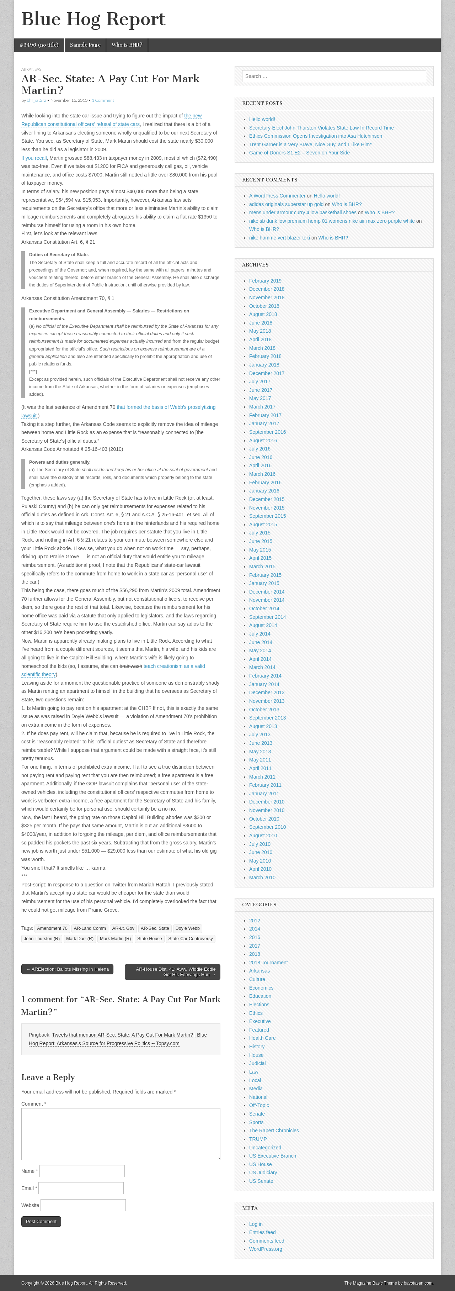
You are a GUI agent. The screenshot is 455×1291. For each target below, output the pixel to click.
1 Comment (103, 100)
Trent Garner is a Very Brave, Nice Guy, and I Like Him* (310, 144)
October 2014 (264, 608)
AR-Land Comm (90, 928)
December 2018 (267, 289)
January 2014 (264, 684)
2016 (254, 937)
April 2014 (260, 659)
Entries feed (262, 1232)
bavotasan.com (418, 1283)
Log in (256, 1224)
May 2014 (260, 650)
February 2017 (265, 415)
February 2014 (265, 676)
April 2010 (260, 869)
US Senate (261, 1181)
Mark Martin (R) (115, 938)
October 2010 (264, 819)
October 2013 (264, 709)
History (257, 1046)
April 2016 (260, 465)
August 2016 (263, 440)
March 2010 (262, 877)
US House (260, 1164)
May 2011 (260, 760)
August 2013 (263, 726)
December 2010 (267, 802)
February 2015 (265, 575)
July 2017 (260, 381)
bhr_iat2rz (36, 100)
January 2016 (264, 491)
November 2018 (267, 297)
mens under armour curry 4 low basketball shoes (303, 212)
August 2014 (263, 625)
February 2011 (265, 785)
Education (260, 996)
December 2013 (267, 692)
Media (256, 1088)
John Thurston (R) (42, 938)
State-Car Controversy (190, 938)
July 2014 (260, 634)
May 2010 (260, 861)
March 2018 (262, 348)
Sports (256, 1122)
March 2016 (262, 474)
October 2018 (264, 306)
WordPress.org (265, 1249)
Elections (259, 1004)
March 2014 (262, 667)
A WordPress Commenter (277, 196)
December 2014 (267, 592)
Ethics (256, 1013)
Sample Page (85, 45)
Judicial (257, 1063)
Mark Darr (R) (79, 938)
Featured (259, 1030)
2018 (254, 954)
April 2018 (260, 339)
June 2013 (260, 743)
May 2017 (260, 398)
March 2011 (262, 777)
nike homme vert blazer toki (279, 238)
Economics (261, 988)
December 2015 (267, 499)
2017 (254, 946)
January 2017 (264, 423)
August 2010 (263, 835)
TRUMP (258, 1139)
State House (149, 938)
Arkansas (31, 69)
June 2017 (260, 390)
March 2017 (262, 407)
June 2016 (260, 457)
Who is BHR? (127, 45)
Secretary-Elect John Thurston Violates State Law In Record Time (321, 128)
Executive (260, 1021)
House (256, 1055)
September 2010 (267, 827)
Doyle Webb (188, 928)
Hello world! (262, 119)
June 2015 (260, 541)
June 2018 (260, 323)
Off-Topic (259, 1105)
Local (255, 1080)
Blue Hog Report (93, 19)
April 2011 (260, 768)
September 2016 (267, 432)
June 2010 (260, 852)
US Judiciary (263, 1172)
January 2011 (264, 793)
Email (29, 1188)
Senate (257, 1114)
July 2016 (260, 449)
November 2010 (267, 810)
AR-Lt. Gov (123, 928)
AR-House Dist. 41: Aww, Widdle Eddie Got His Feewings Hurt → (176, 972)
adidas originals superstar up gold (286, 204)
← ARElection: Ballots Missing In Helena (67, 969)
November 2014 (267, 600)
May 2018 (260, 331)
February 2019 (265, 281)
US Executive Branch (272, 1156)
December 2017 (267, 373)
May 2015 (260, 550)
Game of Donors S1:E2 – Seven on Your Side (299, 153)
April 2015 (260, 558)
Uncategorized (265, 1147)
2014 (254, 929)
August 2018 (263, 314)
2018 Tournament (268, 962)
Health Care (262, 1038)
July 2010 (260, 844)
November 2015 (267, 508)
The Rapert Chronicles (274, 1130)
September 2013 (267, 718)
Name (29, 1171)
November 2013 (267, 701)
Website (30, 1205)
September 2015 (267, 516)
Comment (33, 1104)
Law (253, 1072)
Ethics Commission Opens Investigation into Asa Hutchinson (315, 136)
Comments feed (266, 1241)
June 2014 (260, 642)
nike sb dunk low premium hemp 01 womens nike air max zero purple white (332, 221)
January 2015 (264, 583)
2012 (254, 920)
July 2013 (260, 734)
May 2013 (260, 751)
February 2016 (265, 482)
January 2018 (264, 365)
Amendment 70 (52, 928)
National (258, 1097)
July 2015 (260, 533)
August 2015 (263, 524)
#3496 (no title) (39, 45)
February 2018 (265, 356)
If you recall (34, 158)
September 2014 (267, 617)
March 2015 (262, 566)
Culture (257, 979)
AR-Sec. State (155, 928)
